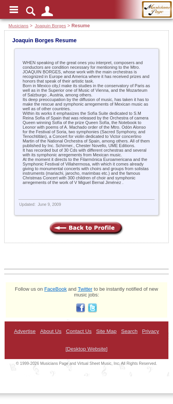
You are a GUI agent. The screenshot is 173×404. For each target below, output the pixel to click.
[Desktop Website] (86, 349)
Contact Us (79, 331)
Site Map (106, 331)
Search (129, 331)
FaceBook (55, 289)
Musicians (18, 25)
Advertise (24, 331)
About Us (51, 331)
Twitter (85, 289)
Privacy (150, 331)
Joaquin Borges (50, 25)
